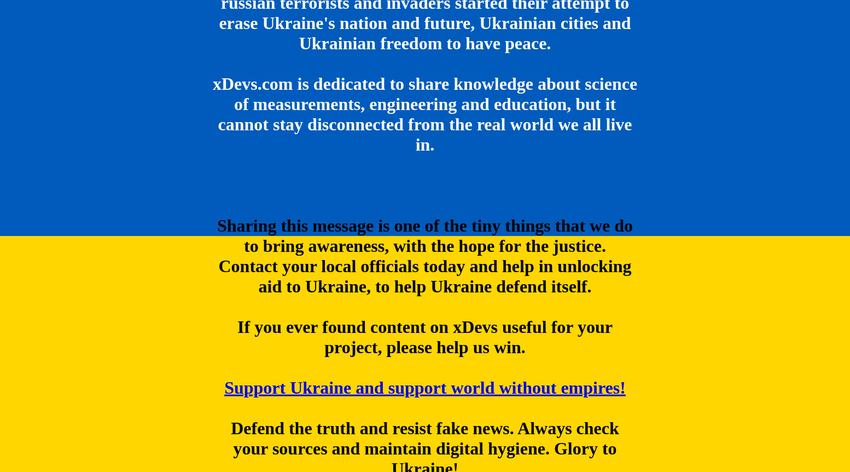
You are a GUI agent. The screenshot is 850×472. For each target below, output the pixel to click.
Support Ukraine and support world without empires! (425, 388)
